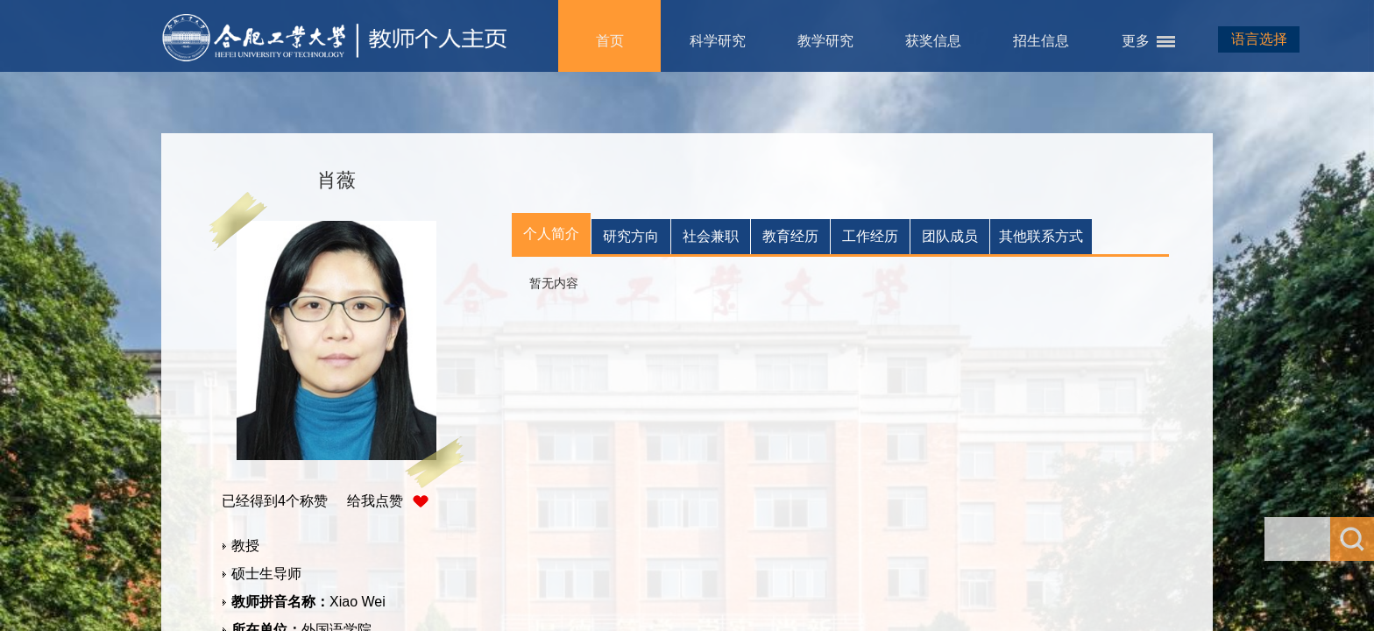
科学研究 (718, 40)
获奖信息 (933, 40)
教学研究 (825, 40)
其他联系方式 (1041, 236)
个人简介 (551, 233)
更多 (1136, 40)
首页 (610, 40)
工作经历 (870, 236)
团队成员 (950, 236)
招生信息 (1041, 40)
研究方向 (631, 236)
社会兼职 (711, 236)
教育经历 (790, 236)
